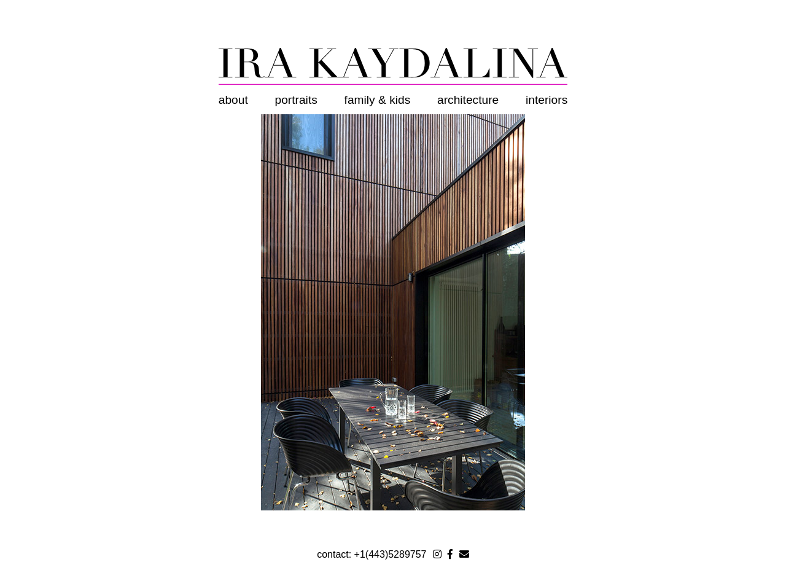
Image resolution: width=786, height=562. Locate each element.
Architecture (468, 99)
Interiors (546, 99)
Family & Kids (377, 99)
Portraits (296, 99)
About (233, 99)
